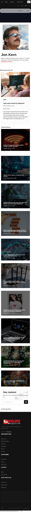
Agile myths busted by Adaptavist (13, 103)
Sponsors (3, 464)
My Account (4, 484)
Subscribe (3, 459)
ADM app (3, 487)
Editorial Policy (5, 441)
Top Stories (4, 474)
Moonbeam (9, 431)
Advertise (3, 446)
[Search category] (20, 11)
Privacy (3, 451)
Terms (2, 449)
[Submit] (28, 10)
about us (3, 438)
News (2, 472)
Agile (4, 99)
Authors (3, 443)
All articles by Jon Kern (7, 61)
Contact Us (4, 482)
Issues (3, 461)
